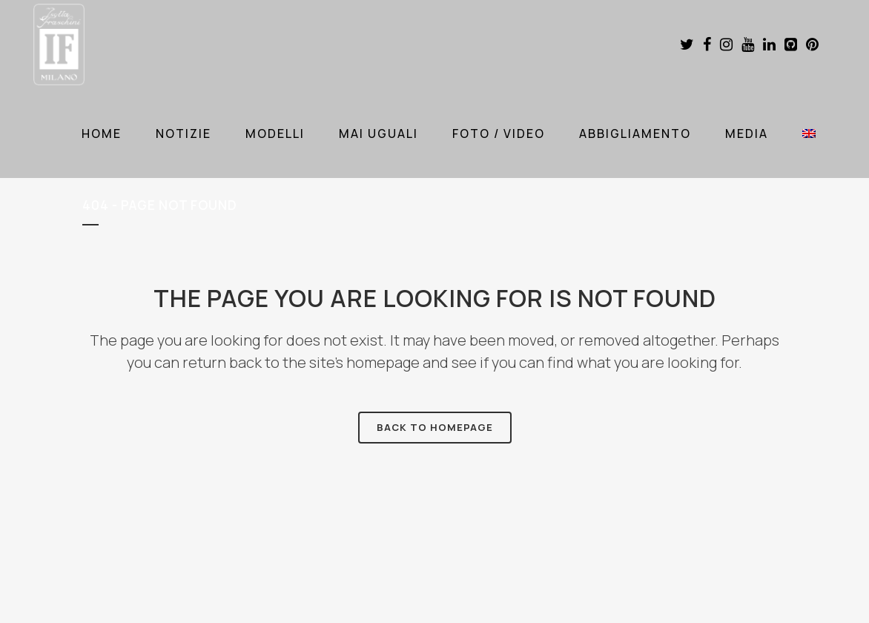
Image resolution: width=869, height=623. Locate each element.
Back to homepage (435, 427)
